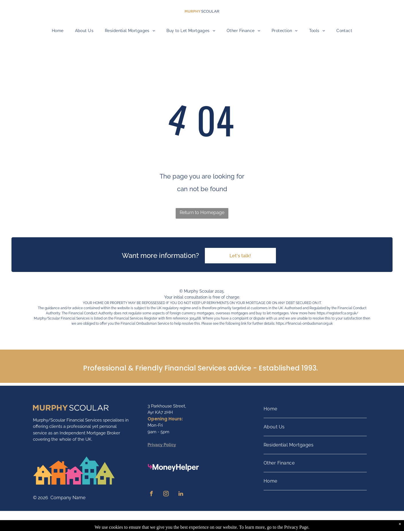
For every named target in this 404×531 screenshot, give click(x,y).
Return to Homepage (202, 212)
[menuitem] (57, 30)
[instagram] (166, 494)
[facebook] (152, 494)
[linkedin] (181, 494)
